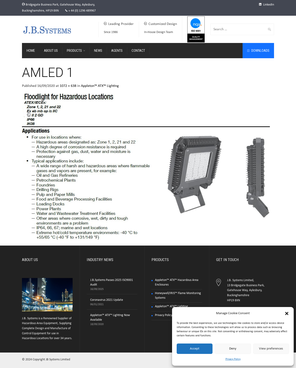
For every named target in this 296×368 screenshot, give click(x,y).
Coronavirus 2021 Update (106, 300)
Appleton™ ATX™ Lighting (100, 86)
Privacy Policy (232, 359)
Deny (232, 348)
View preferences (271, 348)
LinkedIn (266, 4)
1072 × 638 (68, 86)
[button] (286, 313)
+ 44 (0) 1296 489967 (82, 10)
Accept (194, 348)
